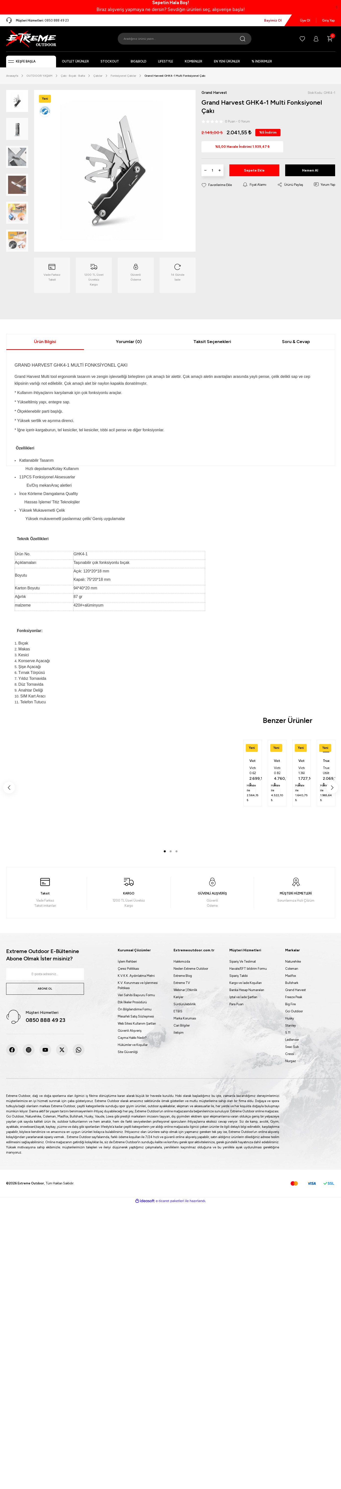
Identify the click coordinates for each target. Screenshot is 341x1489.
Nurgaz (290, 1061)
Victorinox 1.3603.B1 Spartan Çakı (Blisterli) (301, 771)
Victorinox (252, 761)
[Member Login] (316, 39)
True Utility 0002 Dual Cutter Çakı (326, 771)
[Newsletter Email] (45, 974)
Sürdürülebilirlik (185, 1004)
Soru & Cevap (296, 341)
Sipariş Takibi (238, 976)
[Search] (184, 39)
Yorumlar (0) (129, 341)
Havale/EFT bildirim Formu (248, 968)
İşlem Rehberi (127, 961)
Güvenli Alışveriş (129, 1030)
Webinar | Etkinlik (185, 990)
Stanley (290, 1025)
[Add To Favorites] (216, 185)
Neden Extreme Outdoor (191, 968)
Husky (289, 1018)
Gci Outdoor (294, 1011)
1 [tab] (165, 851)
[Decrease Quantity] (205, 171)
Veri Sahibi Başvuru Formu (136, 995)
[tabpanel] (252, 773)
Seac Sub (292, 1047)
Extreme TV (182, 983)
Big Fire (290, 1004)
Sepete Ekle (254, 171)
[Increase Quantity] (219, 171)
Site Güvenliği (128, 1052)
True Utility (326, 761)
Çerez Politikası (128, 968)
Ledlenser (292, 1040)
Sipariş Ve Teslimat (242, 961)
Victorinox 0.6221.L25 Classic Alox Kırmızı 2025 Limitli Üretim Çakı (252, 771)
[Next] (332, 788)
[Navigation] (31, 61)
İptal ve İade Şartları (243, 997)
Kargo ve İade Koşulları (245, 983)
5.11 (287, 1032)
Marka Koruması (185, 1018)
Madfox (290, 976)
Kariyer (178, 997)
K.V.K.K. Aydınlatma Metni (136, 976)
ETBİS (178, 1011)
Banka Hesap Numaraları (246, 990)
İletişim (179, 1032)
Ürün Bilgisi (45, 341)
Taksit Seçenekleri (212, 341)
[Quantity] (212, 171)
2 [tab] (171, 851)
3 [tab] (176, 851)
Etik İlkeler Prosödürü (132, 1002)
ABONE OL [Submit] (45, 989)
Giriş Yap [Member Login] (328, 20)
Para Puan (236, 1004)
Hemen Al (310, 171)
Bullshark (291, 983)
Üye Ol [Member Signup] (305, 20)
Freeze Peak (293, 997)
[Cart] (330, 39)
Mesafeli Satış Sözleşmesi (136, 1016)
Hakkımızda (182, 961)
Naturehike (293, 961)
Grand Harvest (295, 990)
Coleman (291, 968)
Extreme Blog (183, 976)
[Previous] (9, 788)
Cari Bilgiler (182, 1025)
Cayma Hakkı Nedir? (132, 1038)
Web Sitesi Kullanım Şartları (137, 1023)
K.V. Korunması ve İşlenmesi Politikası (138, 985)
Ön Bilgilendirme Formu (135, 1009)
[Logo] (31, 38)
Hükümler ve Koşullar (133, 1045)
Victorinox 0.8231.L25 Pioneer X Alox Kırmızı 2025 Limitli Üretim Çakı (277, 771)
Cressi (289, 1054)
